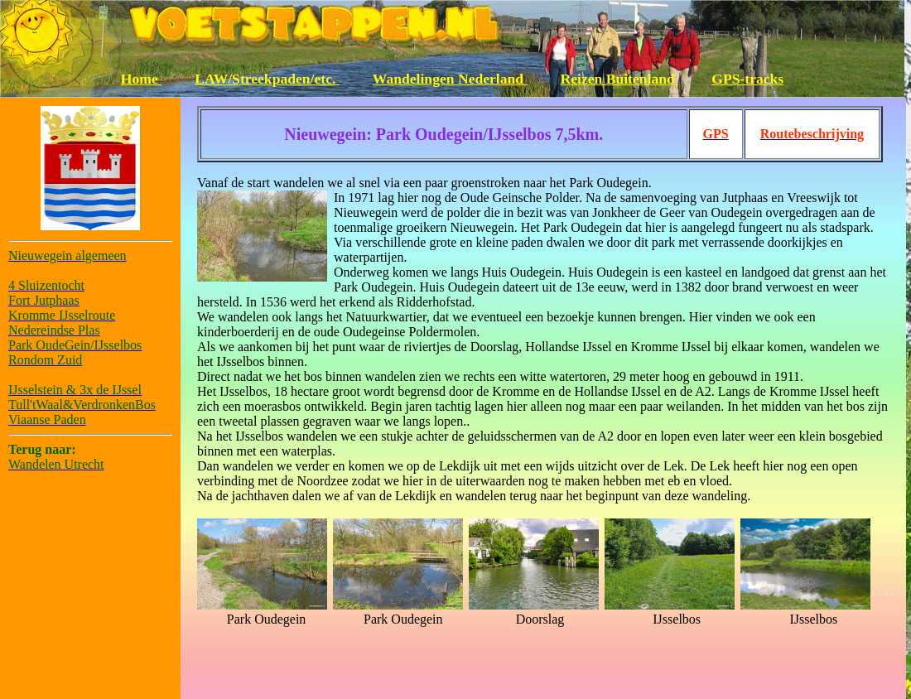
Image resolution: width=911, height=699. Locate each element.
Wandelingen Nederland (450, 78)
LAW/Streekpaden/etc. (267, 78)
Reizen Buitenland (620, 78)
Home (141, 78)
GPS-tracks (747, 78)
